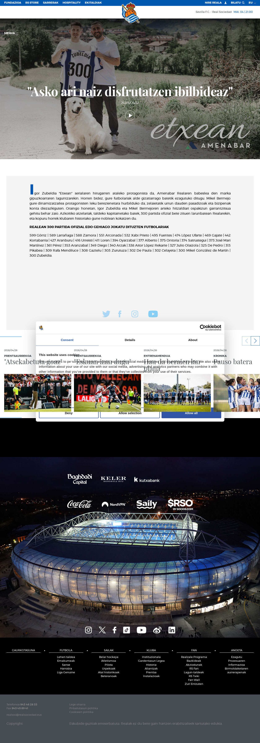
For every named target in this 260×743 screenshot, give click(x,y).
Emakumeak (66, 661)
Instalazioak (151, 676)
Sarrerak (50, 2)
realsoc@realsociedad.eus (24, 715)
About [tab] (193, 340)
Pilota (109, 665)
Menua (11, 33)
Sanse (66, 665)
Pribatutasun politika (83, 708)
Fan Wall (194, 680)
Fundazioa (12, 2)
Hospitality (72, 2)
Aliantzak (151, 668)
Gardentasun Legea (151, 661)
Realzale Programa (194, 657)
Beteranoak (109, 676)
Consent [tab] (67, 340)
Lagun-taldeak (194, 672)
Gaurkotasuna (23, 650)
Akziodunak (194, 665)
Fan (194, 650)
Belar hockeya (108, 657)
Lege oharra (77, 704)
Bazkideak (194, 661)
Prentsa (151, 672)
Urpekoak (108, 668)
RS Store (32, 2)
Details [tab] (130, 340)
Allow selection (130, 413)
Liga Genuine (66, 672)
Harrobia (66, 668)
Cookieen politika (81, 712)
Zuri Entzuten (194, 684)
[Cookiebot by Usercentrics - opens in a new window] (203, 328)
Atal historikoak (108, 672)
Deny (69, 413)
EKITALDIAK (93, 2)
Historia (151, 665)
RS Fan (194, 668)
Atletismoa (108, 661)
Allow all (191, 413)
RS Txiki (194, 676)
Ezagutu (236, 657)
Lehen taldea (66, 657)
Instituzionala (151, 657)
